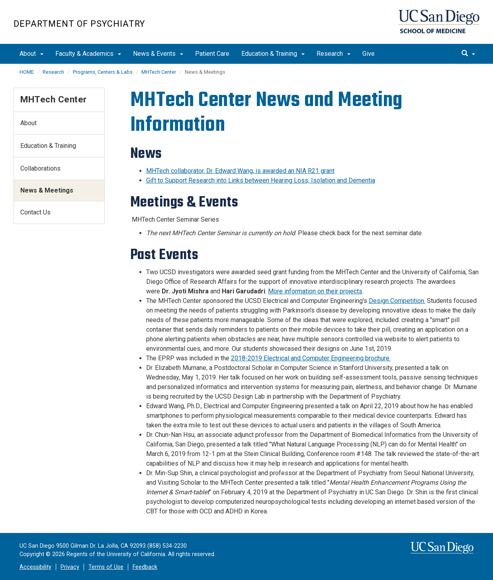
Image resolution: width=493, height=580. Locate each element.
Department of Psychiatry (79, 24)
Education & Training (273, 53)
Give (368, 53)
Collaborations (40, 168)
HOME (27, 72)
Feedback (145, 567)
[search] (468, 54)
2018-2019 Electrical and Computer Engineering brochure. (311, 358)
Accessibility (35, 567)
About (31, 53)
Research (333, 53)
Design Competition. (397, 301)
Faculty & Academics (88, 53)
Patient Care (212, 53)
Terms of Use (105, 567)
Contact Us (35, 212)
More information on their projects (315, 291)
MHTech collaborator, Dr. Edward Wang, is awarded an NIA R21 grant (240, 171)
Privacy (70, 567)
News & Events (158, 53)
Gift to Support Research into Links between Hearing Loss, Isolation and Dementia (260, 180)
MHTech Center (158, 72)
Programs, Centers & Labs (103, 72)
